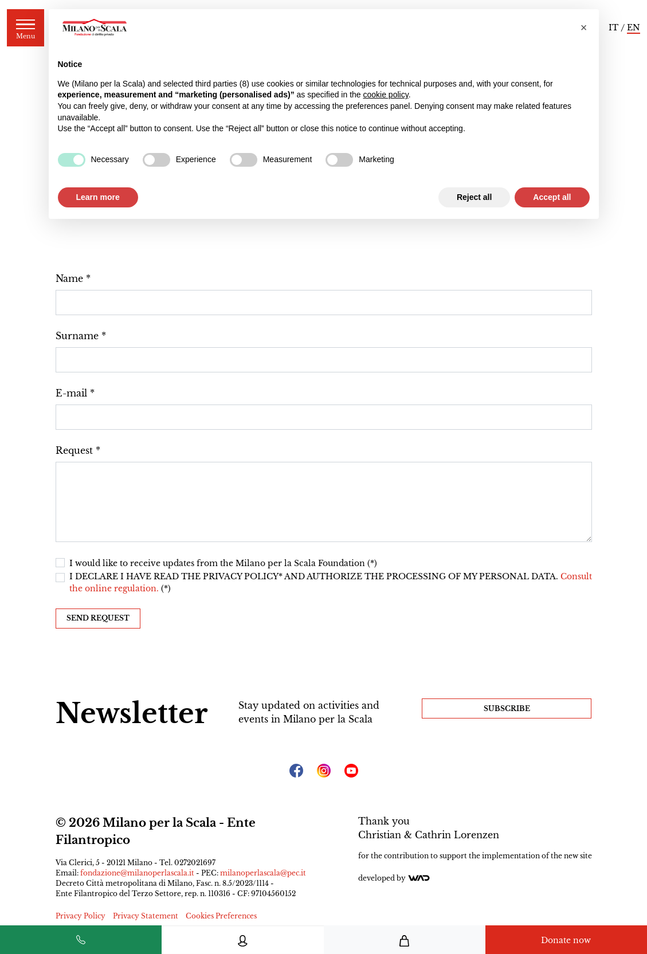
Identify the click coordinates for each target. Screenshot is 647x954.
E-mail (71, 393)
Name (69, 278)
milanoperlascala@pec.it (263, 873)
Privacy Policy (80, 916)
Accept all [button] (552, 197)
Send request (98, 618)
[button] (584, 27)
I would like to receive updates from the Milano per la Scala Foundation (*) (223, 563)
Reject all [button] (474, 197)
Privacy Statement (145, 916)
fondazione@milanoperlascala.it (137, 873)
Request (74, 450)
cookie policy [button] (386, 94)
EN (633, 27)
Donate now (566, 940)
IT (613, 27)
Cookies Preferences (221, 916)
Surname (77, 335)
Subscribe (507, 708)
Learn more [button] (98, 197)
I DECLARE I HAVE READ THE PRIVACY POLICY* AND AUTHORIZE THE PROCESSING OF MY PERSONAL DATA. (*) (330, 582)
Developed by (394, 878)
